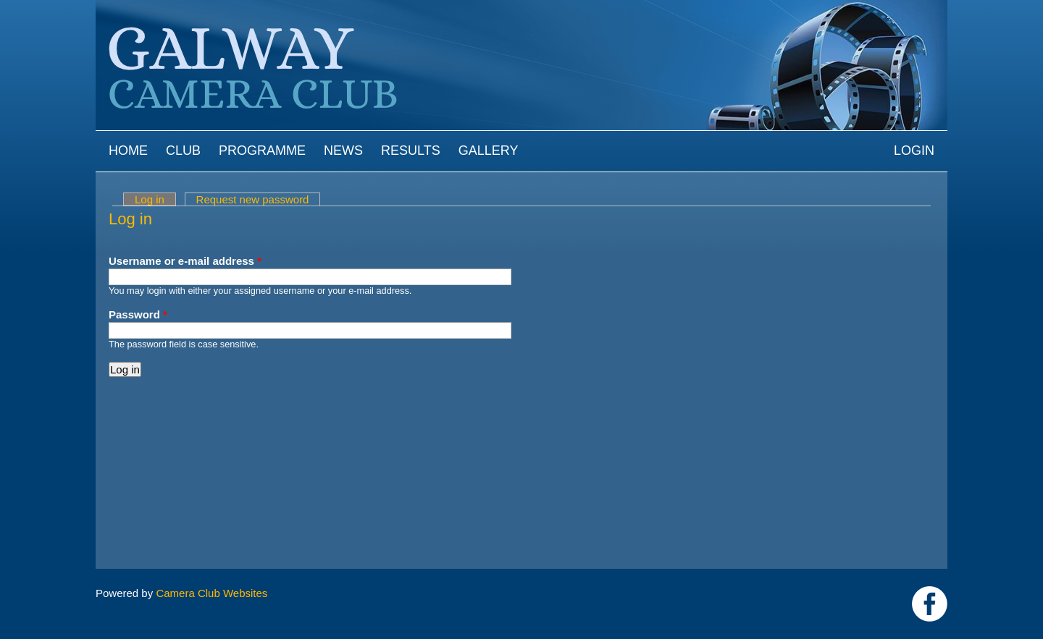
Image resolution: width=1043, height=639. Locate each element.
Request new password (252, 199)
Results (410, 150)
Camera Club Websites (211, 593)
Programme (262, 150)
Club (183, 150)
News (343, 150)
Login (914, 150)
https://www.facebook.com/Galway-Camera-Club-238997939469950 (929, 604)
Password (138, 314)
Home (128, 150)
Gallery (488, 150)
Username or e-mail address (185, 261)
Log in (155, 199)
